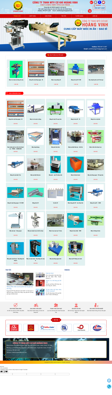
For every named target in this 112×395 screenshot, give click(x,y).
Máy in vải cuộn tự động (35, 119)
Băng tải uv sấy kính (95, 119)
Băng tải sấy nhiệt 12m (15, 175)
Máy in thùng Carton (95, 231)
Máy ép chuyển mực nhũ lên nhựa (35, 231)
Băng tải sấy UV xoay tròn (55, 119)
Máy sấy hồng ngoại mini (55, 258)
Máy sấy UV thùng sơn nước (75, 258)
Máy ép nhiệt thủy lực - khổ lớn (75, 147)
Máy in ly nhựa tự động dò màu (16, 80)
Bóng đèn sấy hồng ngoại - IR (36, 80)
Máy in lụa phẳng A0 (56, 80)
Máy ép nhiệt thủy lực (35, 175)
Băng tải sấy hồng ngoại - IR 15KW (15, 203)
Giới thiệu (32, 16)
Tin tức (63, 16)
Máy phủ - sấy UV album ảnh (55, 175)
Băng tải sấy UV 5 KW (76, 80)
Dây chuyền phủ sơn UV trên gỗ (96, 80)
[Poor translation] (5, 371)
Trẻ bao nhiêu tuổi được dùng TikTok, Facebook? (53, 292)
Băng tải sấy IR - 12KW (95, 203)
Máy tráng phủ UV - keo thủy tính (75, 203)
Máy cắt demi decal (75, 175)
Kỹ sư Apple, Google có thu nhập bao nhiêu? (53, 274)
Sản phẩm (48, 16)
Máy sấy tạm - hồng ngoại (16, 231)
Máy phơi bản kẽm (55, 147)
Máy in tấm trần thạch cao (95, 147)
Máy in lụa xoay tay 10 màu (55, 231)
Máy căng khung (35, 147)
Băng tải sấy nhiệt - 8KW (75, 231)
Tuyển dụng (79, 16)
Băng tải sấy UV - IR (75, 119)
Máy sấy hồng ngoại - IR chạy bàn (95, 175)
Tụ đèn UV (55, 203)
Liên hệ (95, 16)
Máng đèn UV (35, 203)
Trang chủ (17, 16)
